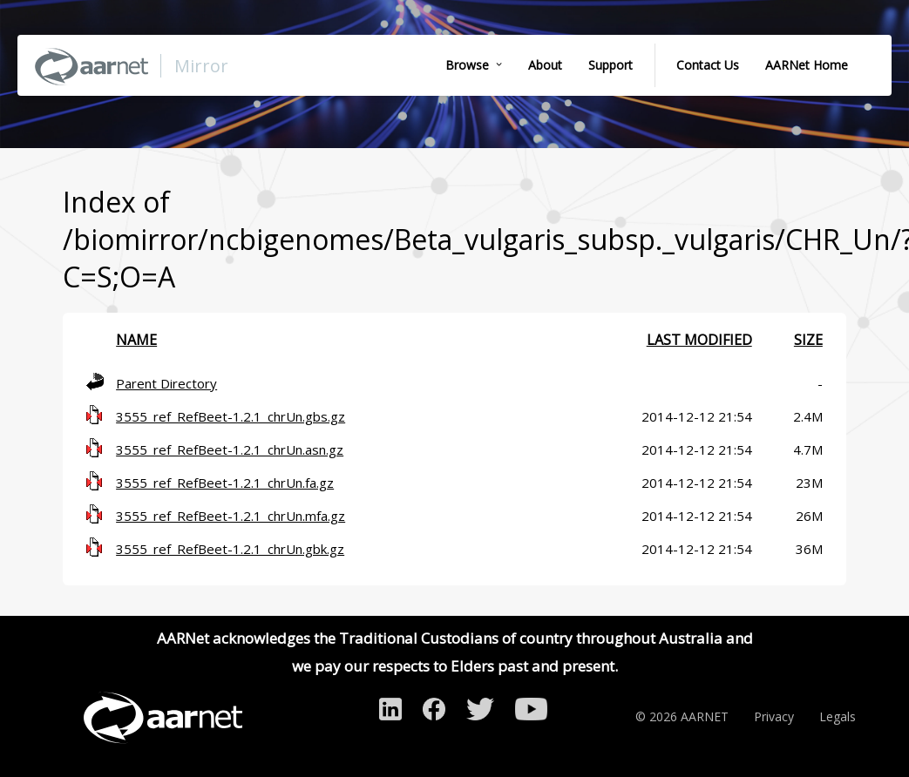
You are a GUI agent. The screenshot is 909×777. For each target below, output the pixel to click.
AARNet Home (806, 65)
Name (136, 339)
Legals (837, 716)
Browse (467, 65)
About (545, 65)
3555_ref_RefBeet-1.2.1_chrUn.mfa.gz (230, 515)
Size (808, 339)
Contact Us (707, 65)
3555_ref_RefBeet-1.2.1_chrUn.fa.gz (225, 482)
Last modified (699, 339)
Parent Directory (166, 383)
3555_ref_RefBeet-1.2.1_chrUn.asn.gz (229, 449)
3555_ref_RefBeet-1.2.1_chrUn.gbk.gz (230, 548)
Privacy (774, 716)
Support (610, 65)
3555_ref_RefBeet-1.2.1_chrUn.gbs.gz (230, 416)
